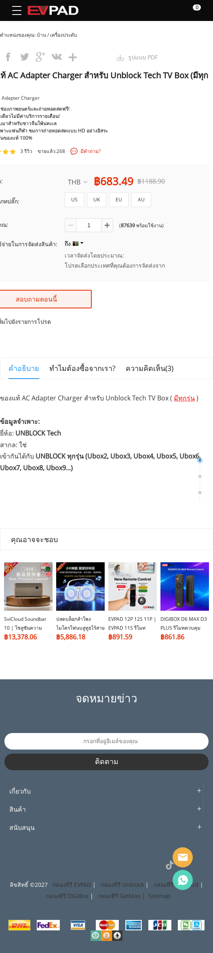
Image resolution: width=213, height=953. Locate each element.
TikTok (170, 865)
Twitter (79, 865)
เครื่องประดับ (63, 34)
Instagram (61, 865)
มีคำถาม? (90, 151)
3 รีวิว (26, 151)
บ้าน (41, 34)
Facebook (42, 865)
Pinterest (97, 865)
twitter (24, 57)
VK (151, 865)
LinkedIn (115, 865)
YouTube (133, 865)
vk (57, 57)
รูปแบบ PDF (143, 57)
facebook (8, 57)
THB (77, 182)
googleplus (40, 57)
